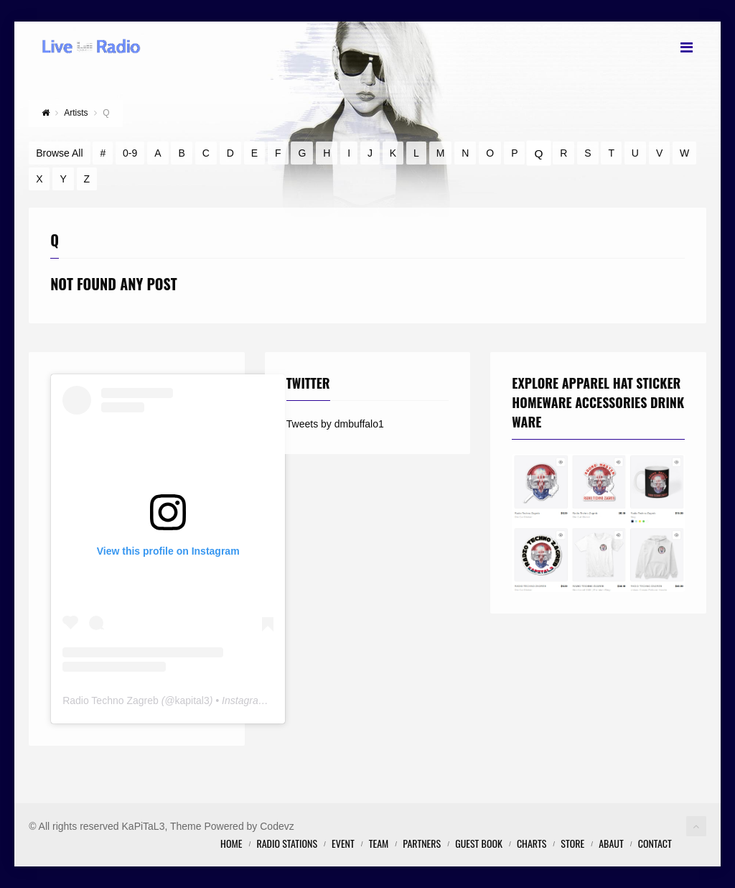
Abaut (611, 843)
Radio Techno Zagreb (110, 700)
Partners (422, 843)
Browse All (59, 153)
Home (231, 843)
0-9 (130, 153)
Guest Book (478, 843)
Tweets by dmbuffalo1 (335, 424)
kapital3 (192, 700)
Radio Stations (286, 843)
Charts (531, 843)
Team (379, 843)
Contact (655, 843)
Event (343, 843)
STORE (572, 843)
